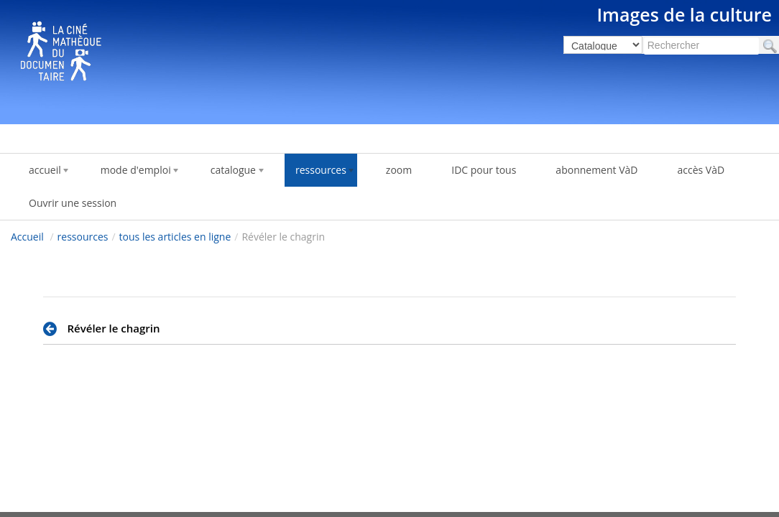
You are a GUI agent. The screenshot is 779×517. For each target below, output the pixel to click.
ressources (83, 236)
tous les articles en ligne (175, 236)
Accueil (27, 236)
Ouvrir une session (72, 203)
